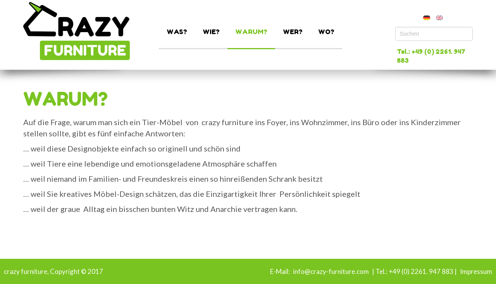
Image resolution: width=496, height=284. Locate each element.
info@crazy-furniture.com (330, 271)
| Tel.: (379, 271)
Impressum (476, 271)
